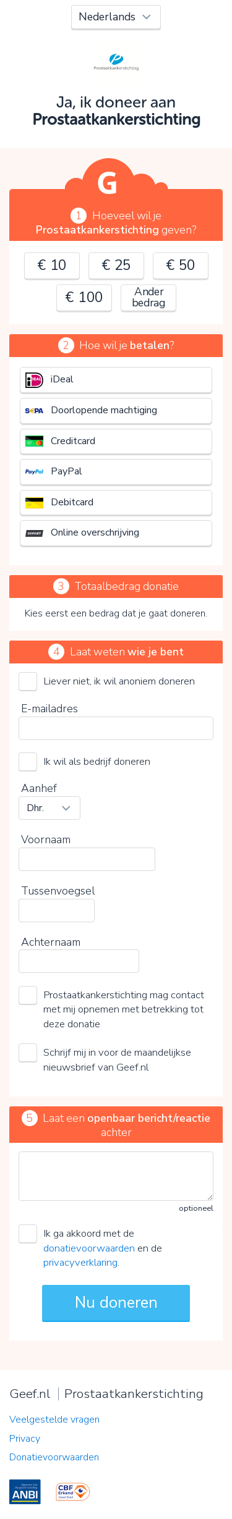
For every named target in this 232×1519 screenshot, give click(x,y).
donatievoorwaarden (89, 1248)
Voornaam (46, 839)
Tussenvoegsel (58, 890)
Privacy (24, 1438)
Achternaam (50, 942)
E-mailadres (49, 708)
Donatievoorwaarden (54, 1457)
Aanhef (39, 788)
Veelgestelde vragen (54, 1419)
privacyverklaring (80, 1262)
